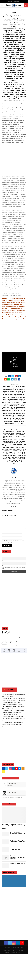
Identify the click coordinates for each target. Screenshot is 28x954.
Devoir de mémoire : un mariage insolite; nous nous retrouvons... (17, 857)
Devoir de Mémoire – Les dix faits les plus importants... (17, 864)
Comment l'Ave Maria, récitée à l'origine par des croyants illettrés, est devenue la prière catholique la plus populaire (14, 700)
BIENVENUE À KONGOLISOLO (13, 1)
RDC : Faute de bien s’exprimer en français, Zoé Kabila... (17, 834)
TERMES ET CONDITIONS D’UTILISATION (13, 952)
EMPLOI (22, 950)
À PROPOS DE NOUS (6, 950)
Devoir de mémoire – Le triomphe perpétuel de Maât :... (17, 841)
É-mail (3, 561)
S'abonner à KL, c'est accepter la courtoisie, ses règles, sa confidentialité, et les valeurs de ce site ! (13, 567)
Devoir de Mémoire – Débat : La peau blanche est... (17, 848)
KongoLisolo (12, 792)
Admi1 (6, 100)
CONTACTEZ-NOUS (16, 950)
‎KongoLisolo (12, 783)
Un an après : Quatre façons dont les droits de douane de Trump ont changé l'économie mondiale (13, 712)
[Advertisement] (14, 159)
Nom (3, 556)
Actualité (13, 12)
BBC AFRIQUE (11, 689)
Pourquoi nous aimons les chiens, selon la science (13, 694)
